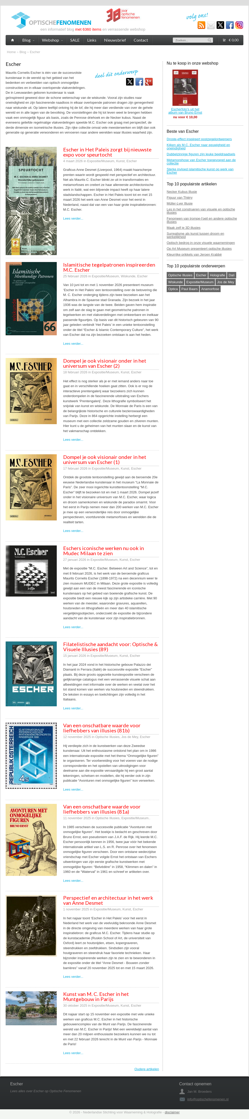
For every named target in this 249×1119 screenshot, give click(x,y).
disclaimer (172, 1112)
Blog (22, 52)
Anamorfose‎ (210, 289)
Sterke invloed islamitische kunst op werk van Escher (200, 171)
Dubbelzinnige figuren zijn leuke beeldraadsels (201, 154)
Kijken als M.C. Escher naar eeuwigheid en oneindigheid (198, 146)
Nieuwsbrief (115, 40)
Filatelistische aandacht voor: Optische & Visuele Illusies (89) (110, 646)
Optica (173, 289)
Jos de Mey (225, 282)
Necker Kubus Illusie (182, 191)
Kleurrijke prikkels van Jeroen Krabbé (194, 254)
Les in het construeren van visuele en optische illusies (201, 211)
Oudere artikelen (146, 1069)
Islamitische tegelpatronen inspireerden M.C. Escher (109, 267)
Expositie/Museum (199, 282)
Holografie (217, 275)
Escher (35, 52)
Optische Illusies (180, 275)
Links (91, 40)
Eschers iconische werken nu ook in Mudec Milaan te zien (103, 550)
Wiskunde (175, 282)
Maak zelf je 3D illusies (183, 227)
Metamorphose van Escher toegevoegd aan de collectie (201, 161)
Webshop (52, 40)
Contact (141, 40)
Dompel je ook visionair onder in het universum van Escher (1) (104, 459)
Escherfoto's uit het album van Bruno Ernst (185, 110)
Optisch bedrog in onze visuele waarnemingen (201, 242)
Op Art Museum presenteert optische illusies (199, 248)
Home (11, 52)
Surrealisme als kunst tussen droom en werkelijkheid (195, 235)
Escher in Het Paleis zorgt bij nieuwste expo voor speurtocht (107, 152)
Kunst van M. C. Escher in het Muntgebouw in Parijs (96, 996)
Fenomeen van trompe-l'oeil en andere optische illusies (202, 220)
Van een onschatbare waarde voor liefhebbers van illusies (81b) (102, 727)
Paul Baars (190, 289)
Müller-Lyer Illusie (180, 203)
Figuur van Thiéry (180, 197)
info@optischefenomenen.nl (208, 1099)
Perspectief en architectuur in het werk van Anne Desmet (108, 900)
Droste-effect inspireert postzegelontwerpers (199, 139)
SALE (75, 40)
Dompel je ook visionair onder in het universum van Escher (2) (104, 363)
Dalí (231, 275)
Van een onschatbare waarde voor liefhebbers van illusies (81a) (102, 809)
